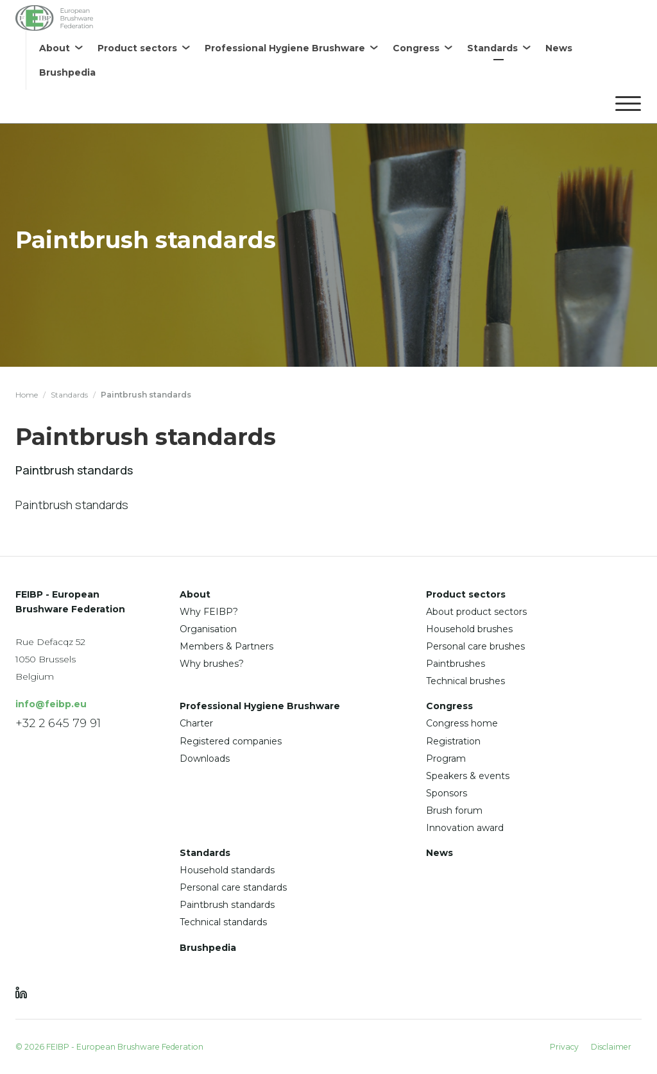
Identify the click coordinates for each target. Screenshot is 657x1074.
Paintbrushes (455, 663)
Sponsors (446, 793)
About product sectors (476, 611)
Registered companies (231, 741)
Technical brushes (465, 681)
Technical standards (223, 922)
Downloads (205, 758)
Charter (196, 723)
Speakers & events (467, 776)
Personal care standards (233, 887)
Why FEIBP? (209, 611)
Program (446, 758)
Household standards (227, 870)
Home (26, 394)
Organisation (208, 629)
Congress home (462, 723)
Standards (69, 394)
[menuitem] (60, 48)
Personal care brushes (475, 646)
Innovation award (465, 828)
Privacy (564, 1047)
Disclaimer (611, 1047)
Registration (453, 741)
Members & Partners (226, 646)
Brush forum (454, 810)
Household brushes (469, 629)
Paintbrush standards (227, 904)
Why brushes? (212, 663)
